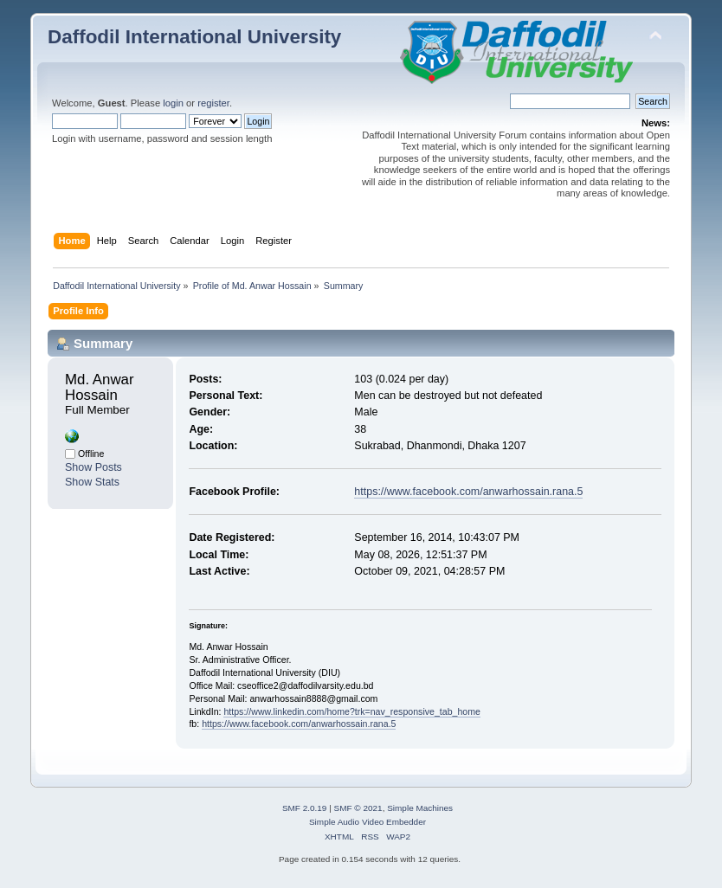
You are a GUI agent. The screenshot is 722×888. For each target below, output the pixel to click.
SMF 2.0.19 (304, 808)
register (213, 103)
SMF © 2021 (358, 808)
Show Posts (93, 467)
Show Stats (92, 482)
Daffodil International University (194, 37)
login (173, 103)
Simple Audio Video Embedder (367, 822)
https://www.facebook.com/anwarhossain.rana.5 (468, 492)
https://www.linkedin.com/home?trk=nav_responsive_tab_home (351, 711)
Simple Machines (420, 808)
